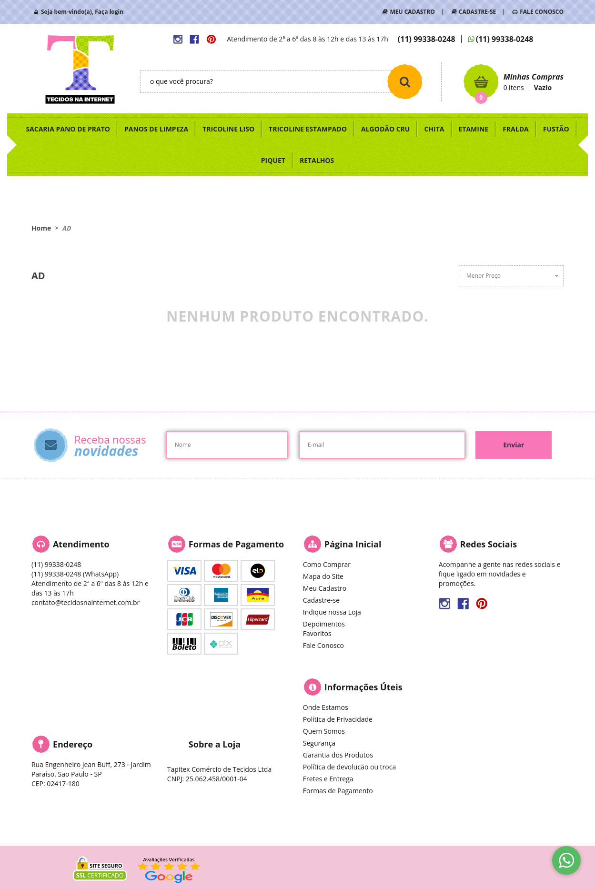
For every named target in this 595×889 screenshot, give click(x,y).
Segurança (319, 743)
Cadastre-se (321, 600)
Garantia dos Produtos (338, 754)
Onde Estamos (325, 707)
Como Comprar (327, 564)
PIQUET (273, 160)
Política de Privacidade (338, 719)
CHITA (434, 128)
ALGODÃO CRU (385, 128)
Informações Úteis (363, 687)
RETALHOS (317, 160)
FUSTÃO (556, 128)
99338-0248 (426, 39)
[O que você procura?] (405, 81)
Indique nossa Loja (332, 611)
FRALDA (516, 128)
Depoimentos (324, 623)
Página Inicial (353, 544)
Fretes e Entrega (328, 778)
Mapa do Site (323, 576)
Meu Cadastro (324, 588)
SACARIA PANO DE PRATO (68, 128)
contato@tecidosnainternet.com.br (85, 602)
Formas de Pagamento (338, 790)
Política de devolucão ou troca (349, 766)
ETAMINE (474, 128)
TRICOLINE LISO (228, 128)
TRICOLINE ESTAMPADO (308, 128)
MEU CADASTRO (412, 12)
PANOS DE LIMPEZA (156, 128)
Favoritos (317, 633)
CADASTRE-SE (477, 12)
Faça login (109, 12)
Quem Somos (324, 731)
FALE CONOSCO (542, 12)
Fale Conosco (323, 645)
